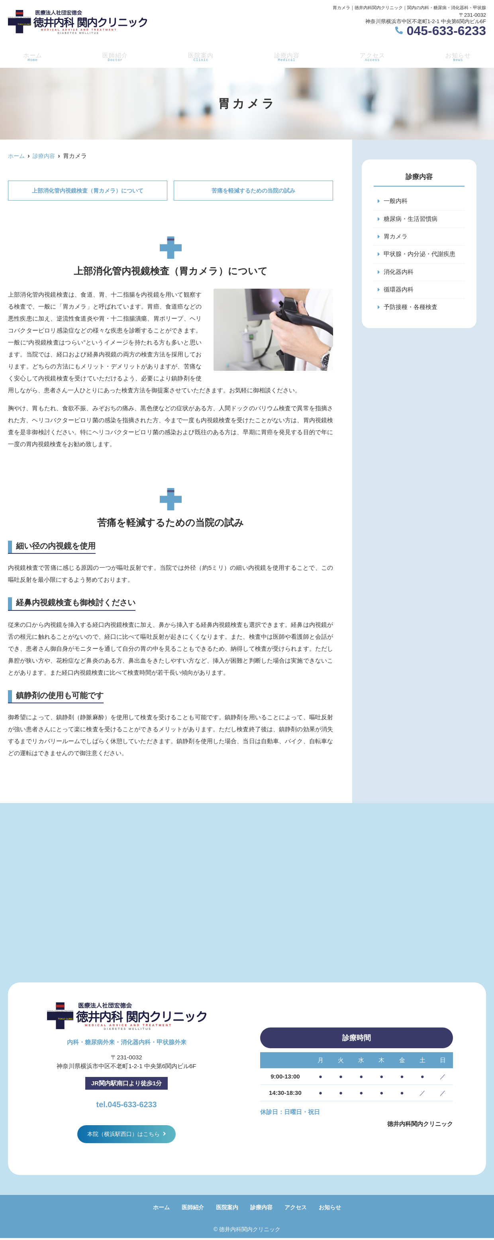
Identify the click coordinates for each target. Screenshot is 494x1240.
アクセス (373, 56)
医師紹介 (113, 56)
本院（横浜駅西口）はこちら (124, 1135)
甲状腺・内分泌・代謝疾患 (419, 255)
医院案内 (200, 56)
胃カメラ (396, 237)
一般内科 (396, 201)
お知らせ (459, 56)
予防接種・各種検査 (410, 308)
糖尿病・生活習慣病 (410, 219)
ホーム (30, 56)
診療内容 (286, 56)
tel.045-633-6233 (126, 1103)
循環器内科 (399, 290)
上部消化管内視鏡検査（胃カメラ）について (87, 190)
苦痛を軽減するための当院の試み (253, 190)
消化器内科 (399, 273)
